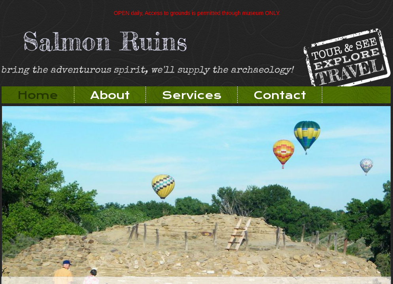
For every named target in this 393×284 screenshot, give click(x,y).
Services (191, 95)
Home (37, 95)
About (110, 95)
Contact (279, 95)
